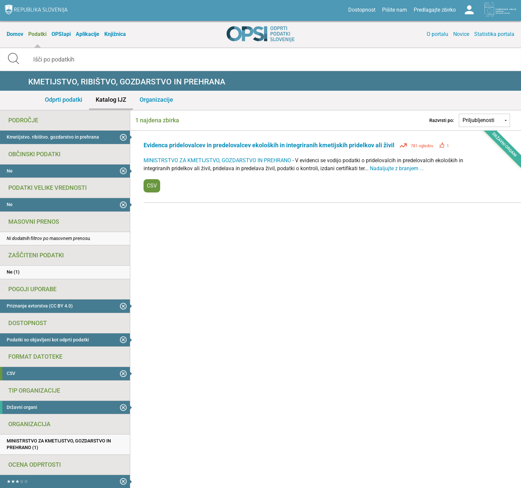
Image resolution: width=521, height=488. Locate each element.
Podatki (37, 34)
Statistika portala (494, 34)
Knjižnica (115, 34)
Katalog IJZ (111, 99)
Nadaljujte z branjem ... (397, 168)
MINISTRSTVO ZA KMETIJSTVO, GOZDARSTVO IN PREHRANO (218, 160)
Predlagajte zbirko (435, 10)
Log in (469, 10)
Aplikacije (87, 34)
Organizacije (156, 99)
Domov (15, 34)
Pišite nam (394, 10)
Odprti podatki (63, 99)
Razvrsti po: (441, 120)
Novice (461, 34)
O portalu (437, 34)
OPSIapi (61, 34)
